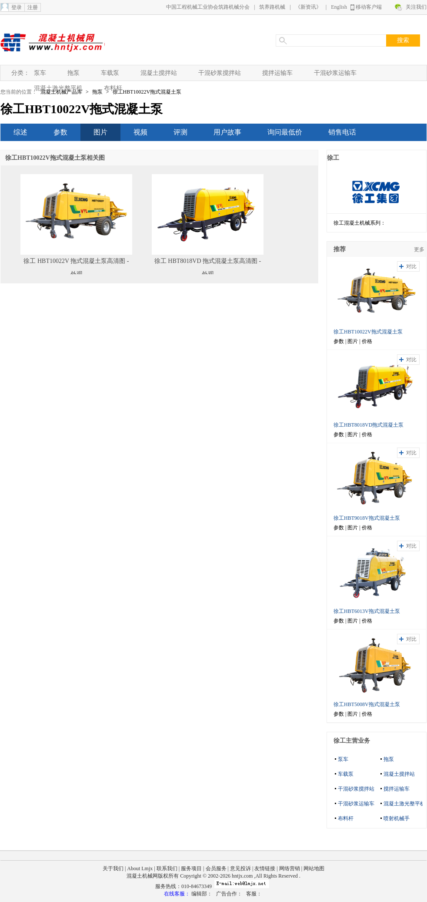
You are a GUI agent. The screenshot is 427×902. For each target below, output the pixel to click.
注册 (32, 7)
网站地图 (314, 868)
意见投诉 (240, 868)
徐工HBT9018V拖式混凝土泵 (367, 518)
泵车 (40, 73)
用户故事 (227, 132)
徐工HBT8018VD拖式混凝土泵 (369, 425)
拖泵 (73, 73)
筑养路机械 (272, 7)
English (339, 7)
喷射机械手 (397, 818)
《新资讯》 (308, 7)
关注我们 (416, 7)
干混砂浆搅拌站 (219, 73)
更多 (419, 249)
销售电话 (342, 132)
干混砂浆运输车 (335, 73)
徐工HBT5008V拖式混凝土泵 (367, 704)
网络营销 (289, 868)
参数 (60, 132)
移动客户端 (369, 7)
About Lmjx (140, 868)
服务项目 (191, 868)
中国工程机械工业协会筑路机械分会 (208, 7)
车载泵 (110, 73)
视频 (140, 132)
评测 (180, 132)
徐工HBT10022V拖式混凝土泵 (147, 92)
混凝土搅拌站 (158, 73)
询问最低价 (284, 132)
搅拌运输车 (277, 73)
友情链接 (264, 868)
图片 (100, 132)
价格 (367, 341)
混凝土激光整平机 (58, 88)
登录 (16, 7)
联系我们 (167, 868)
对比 (411, 266)
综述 (20, 132)
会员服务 (216, 868)
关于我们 (113, 868)
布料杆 (113, 88)
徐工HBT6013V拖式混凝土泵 (367, 611)
